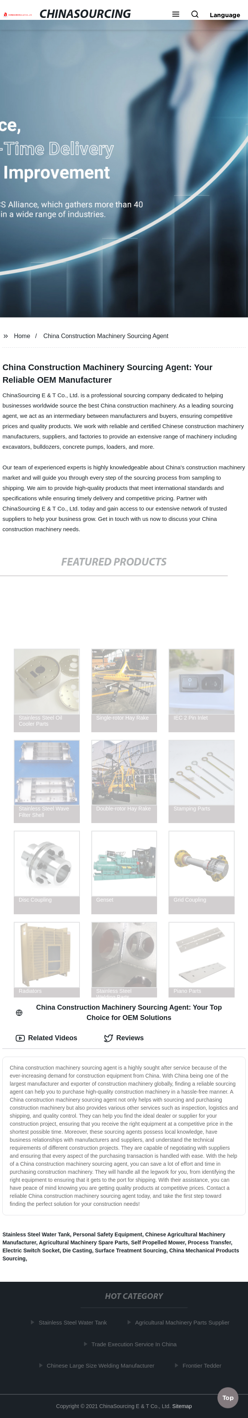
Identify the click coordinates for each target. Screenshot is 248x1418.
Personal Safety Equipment (107, 1234)
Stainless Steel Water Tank (36, 1234)
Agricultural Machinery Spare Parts (83, 1242)
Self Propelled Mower (158, 1242)
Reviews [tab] (124, 1038)
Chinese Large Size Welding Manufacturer (102, 1365)
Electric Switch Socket (30, 1250)
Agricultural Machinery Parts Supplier (183, 1322)
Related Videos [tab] (46, 1038)
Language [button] (225, 14)
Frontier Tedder (203, 1365)
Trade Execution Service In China (135, 1344)
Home (22, 336)
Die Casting (77, 1250)
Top (228, 1397)
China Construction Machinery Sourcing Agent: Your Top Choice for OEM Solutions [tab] (119, 1013)
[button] (176, 15)
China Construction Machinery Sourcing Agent (105, 336)
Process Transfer (209, 1242)
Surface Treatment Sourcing (130, 1250)
